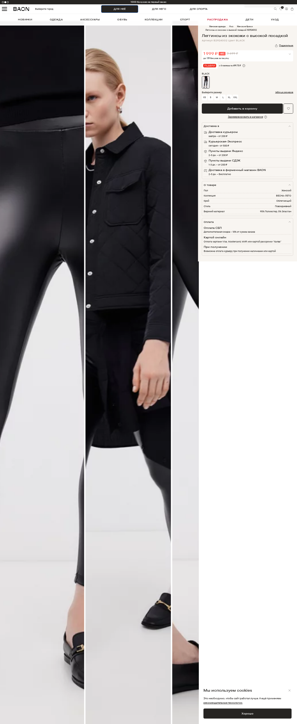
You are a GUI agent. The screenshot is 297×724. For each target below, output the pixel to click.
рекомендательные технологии (222, 702)
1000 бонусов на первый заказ (148, 2)
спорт (185, 19)
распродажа (217, 19)
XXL (235, 97)
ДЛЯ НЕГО (159, 8)
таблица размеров (284, 92)
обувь (122, 19)
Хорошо (247, 713)
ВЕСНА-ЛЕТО (283, 195)
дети (249, 19)
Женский (286, 190)
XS (204, 97)
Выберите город (38, 8)
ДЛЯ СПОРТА (199, 8)
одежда (56, 19)
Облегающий (283, 200)
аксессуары (90, 19)
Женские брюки (245, 26)
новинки (25, 19)
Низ (231, 26)
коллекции (154, 19)
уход (275, 19)
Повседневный (283, 206)
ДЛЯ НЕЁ (120, 8)
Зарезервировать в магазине (245, 116)
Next (202, 376)
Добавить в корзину (242, 108)
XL (229, 97)
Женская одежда (217, 26)
